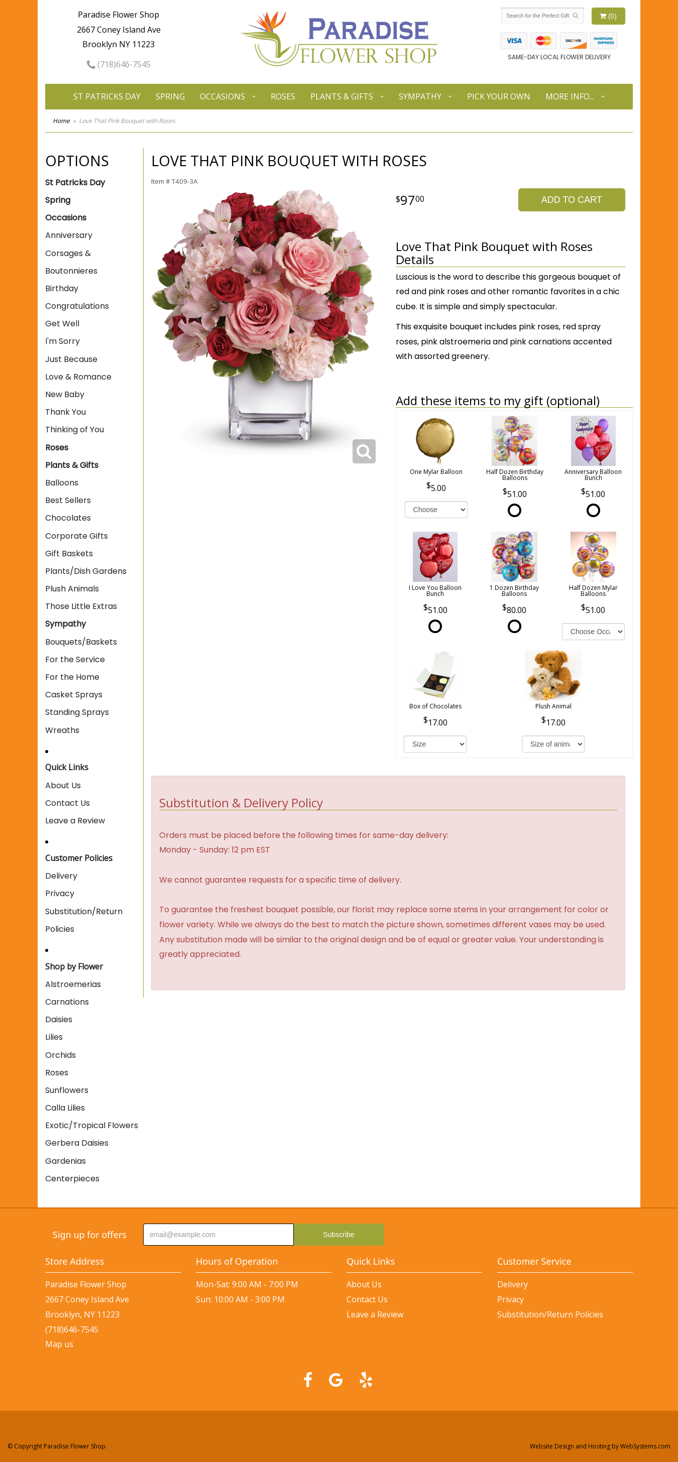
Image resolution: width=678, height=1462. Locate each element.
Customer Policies (78, 858)
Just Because (71, 359)
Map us (59, 1344)
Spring (170, 96)
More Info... (569, 96)
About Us (63, 785)
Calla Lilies (65, 1108)
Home (61, 120)
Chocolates (68, 518)
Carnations (67, 1002)
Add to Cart (571, 200)
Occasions (222, 96)
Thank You (65, 412)
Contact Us (67, 803)
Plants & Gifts (341, 96)
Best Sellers (68, 500)
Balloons (61, 483)
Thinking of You (74, 429)
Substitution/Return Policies (84, 920)
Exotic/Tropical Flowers (91, 1125)
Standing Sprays (77, 712)
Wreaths (62, 730)
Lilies (54, 1037)
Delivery (61, 876)
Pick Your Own (498, 96)
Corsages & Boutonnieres (71, 262)
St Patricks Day (107, 96)
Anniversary (68, 235)
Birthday (61, 288)
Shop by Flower (74, 966)
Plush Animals (72, 588)
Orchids (60, 1055)
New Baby (64, 394)
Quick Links (66, 767)
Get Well (62, 323)
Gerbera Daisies (76, 1143)
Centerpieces (72, 1178)
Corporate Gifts (76, 536)
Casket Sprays (73, 694)
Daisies (58, 1019)
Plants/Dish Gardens (86, 571)
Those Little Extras (81, 606)
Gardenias (65, 1161)
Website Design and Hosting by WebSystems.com (600, 1446)
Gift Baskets (69, 553)
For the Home (72, 677)
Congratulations (77, 306)
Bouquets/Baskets (81, 642)
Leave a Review (75, 820)
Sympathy (420, 96)
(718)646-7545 (119, 64)
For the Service (75, 659)
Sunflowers (66, 1090)
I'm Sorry (62, 341)
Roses (283, 96)
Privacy (59, 893)
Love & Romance (78, 377)
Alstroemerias (73, 984)
